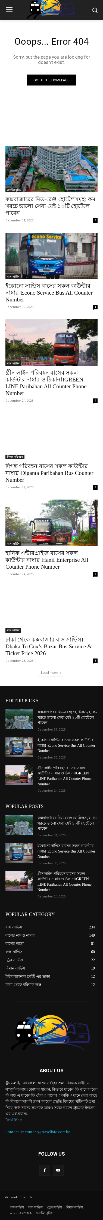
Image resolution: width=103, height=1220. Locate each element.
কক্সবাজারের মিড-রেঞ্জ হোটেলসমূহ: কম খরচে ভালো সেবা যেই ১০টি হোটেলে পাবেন (50, 206)
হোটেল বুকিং (14, 190)
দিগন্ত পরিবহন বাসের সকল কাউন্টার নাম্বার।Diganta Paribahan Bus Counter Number (49, 473)
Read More (14, 1120)
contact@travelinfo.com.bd (47, 1132)
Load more (51, 672)
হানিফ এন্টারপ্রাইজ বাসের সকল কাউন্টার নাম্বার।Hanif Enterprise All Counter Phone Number (46, 560)
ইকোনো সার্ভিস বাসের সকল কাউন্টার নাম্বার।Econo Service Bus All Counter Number (49, 293)
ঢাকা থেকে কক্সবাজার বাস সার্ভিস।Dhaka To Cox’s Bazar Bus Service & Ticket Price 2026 (48, 646)
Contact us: (15, 1132)
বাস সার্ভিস (13, 276)
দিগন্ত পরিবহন (15, 457)
